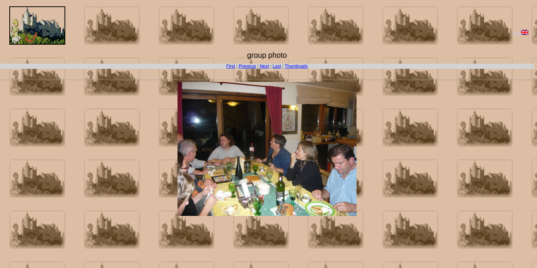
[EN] (520, 33)
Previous (247, 66)
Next (264, 66)
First (230, 66)
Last (277, 66)
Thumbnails (296, 66)
